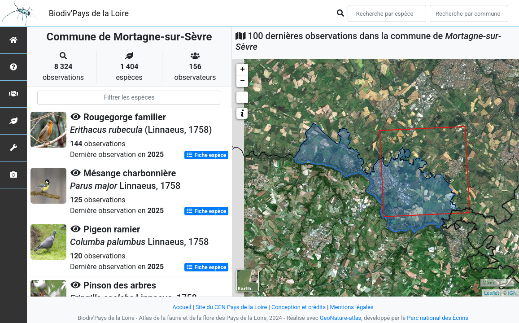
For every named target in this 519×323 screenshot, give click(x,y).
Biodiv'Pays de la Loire (89, 13)
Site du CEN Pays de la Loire (231, 307)
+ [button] (242, 69)
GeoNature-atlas (341, 317)
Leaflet (491, 293)
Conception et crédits (298, 307)
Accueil (181, 307)
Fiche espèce (206, 155)
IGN (512, 293)
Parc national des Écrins (437, 317)
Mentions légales (352, 307)
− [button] (242, 81)
